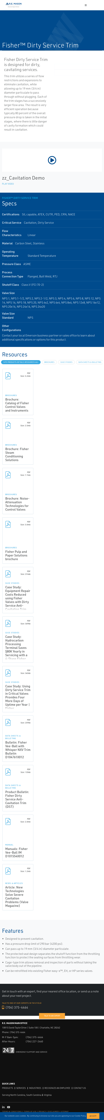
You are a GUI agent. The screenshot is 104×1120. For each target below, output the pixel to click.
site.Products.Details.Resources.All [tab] (20, 362)
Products (7, 1088)
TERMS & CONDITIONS (12, 1111)
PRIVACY (42, 1111)
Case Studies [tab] (66, 362)
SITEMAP (64, 1111)
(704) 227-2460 (34, 1041)
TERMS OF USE (30, 1111)
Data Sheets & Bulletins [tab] (89, 362)
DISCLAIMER (53, 1111)
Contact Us (79, 1088)
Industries (35, 1088)
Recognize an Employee (57, 1088)
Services (21, 1088)
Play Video (8, 183)
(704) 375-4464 (15, 1007)
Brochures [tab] (49, 362)
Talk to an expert (52, 1016)
